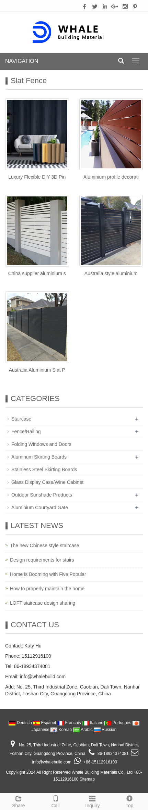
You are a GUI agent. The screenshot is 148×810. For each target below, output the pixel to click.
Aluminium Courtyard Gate (39, 507)
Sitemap (87, 779)
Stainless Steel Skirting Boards (44, 469)
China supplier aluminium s (37, 273)
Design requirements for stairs (42, 560)
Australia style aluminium (111, 273)
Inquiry (92, 800)
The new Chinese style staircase (44, 545)
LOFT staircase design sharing (42, 603)
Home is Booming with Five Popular (48, 574)
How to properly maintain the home (47, 588)
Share (18, 800)
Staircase (21, 419)
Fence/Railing (26, 431)
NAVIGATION (21, 61)
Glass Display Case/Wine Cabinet (47, 482)
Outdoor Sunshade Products (41, 495)
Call (55, 800)
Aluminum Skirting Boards (39, 457)
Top (129, 800)
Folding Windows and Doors (41, 444)
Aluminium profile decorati (111, 177)
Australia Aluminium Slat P (37, 370)
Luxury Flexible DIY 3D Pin (37, 177)
